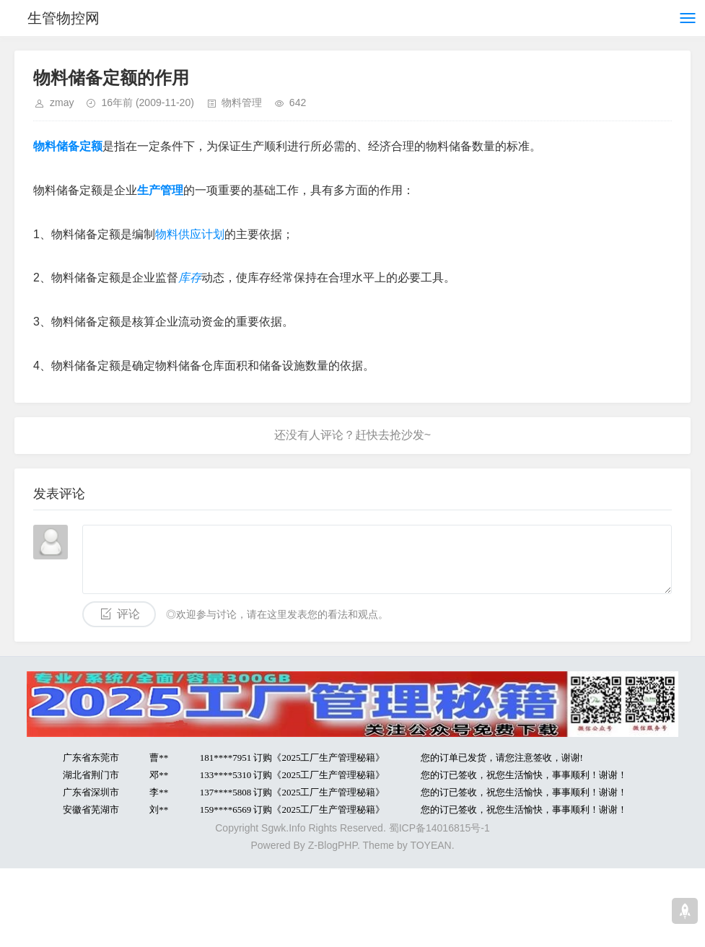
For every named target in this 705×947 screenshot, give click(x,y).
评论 (128, 614)
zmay (62, 102)
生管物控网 (63, 18)
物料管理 (242, 102)
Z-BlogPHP (332, 845)
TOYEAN (430, 845)
